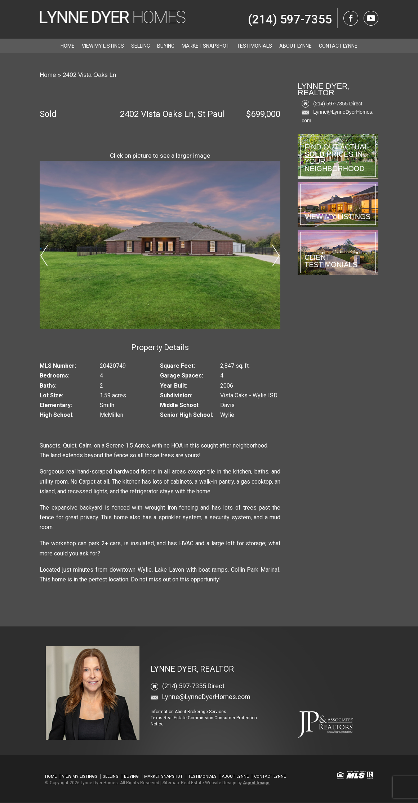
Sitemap (171, 782)
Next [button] (276, 255)
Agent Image (256, 782)
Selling (140, 46)
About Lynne (295, 46)
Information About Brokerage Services (188, 711)
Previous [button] (44, 255)
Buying (165, 46)
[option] (160, 245)
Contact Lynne (338, 46)
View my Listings (103, 46)
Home (68, 46)
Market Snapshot (206, 46)
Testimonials (254, 46)
